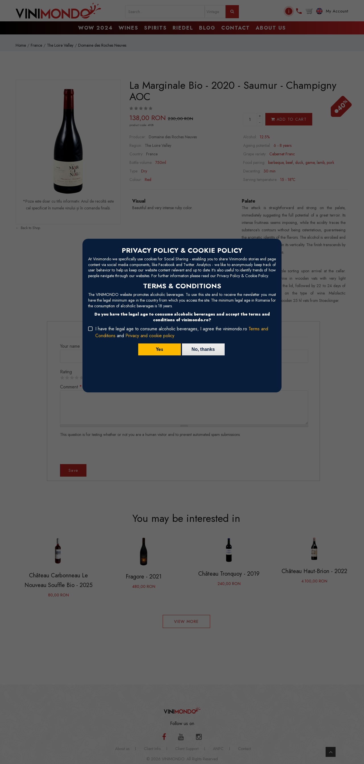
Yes (159, 349)
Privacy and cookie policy (149, 335)
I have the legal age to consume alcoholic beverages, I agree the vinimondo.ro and (181, 332)
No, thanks (203, 349)
